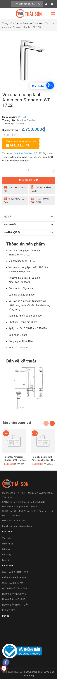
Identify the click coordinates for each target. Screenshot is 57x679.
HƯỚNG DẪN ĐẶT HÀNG (13, 599)
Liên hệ (5, 560)
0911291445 (19, 520)
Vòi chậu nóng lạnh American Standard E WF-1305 (43, 460)
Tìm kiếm (6, 538)
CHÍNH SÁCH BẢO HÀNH (14, 577)
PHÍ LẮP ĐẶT (8, 610)
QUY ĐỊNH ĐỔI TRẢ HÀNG (14, 588)
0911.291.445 (17, 145)
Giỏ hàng (6, 554)
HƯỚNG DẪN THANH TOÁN (15, 605)
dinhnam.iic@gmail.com (21, 526)
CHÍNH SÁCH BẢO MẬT (13, 583)
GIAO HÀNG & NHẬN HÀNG (15, 572)
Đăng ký (6, 549)
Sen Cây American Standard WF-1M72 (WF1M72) (14, 460)
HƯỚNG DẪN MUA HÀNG (14, 594)
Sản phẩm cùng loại (16, 422)
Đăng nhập (7, 544)
